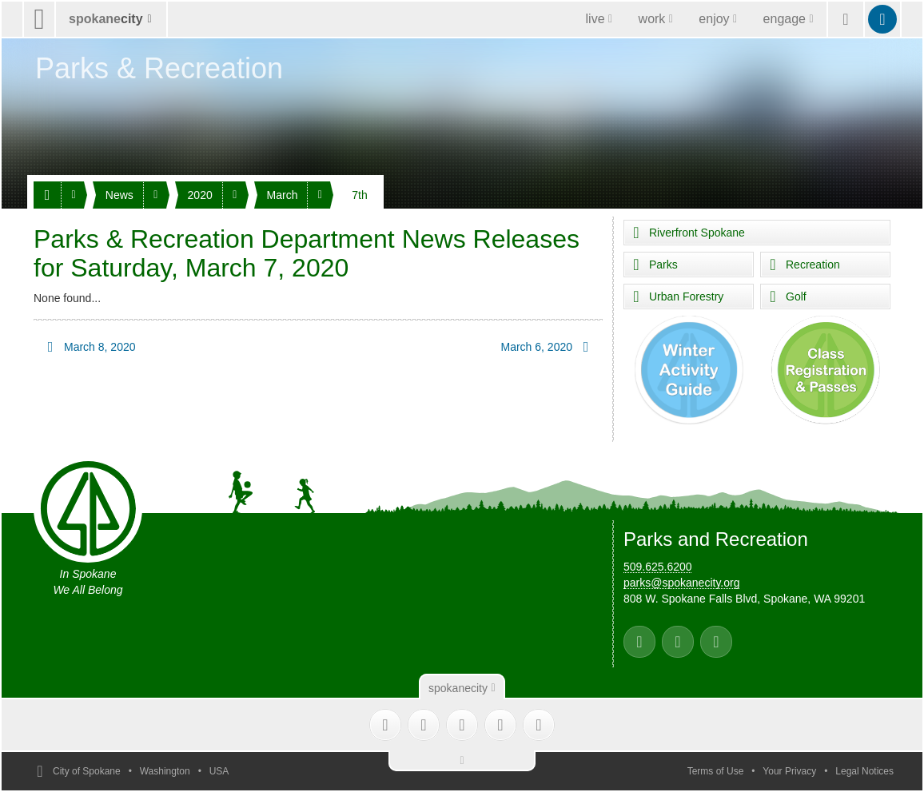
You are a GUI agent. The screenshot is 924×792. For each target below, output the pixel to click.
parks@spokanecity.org (681, 582)
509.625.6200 (657, 566)
